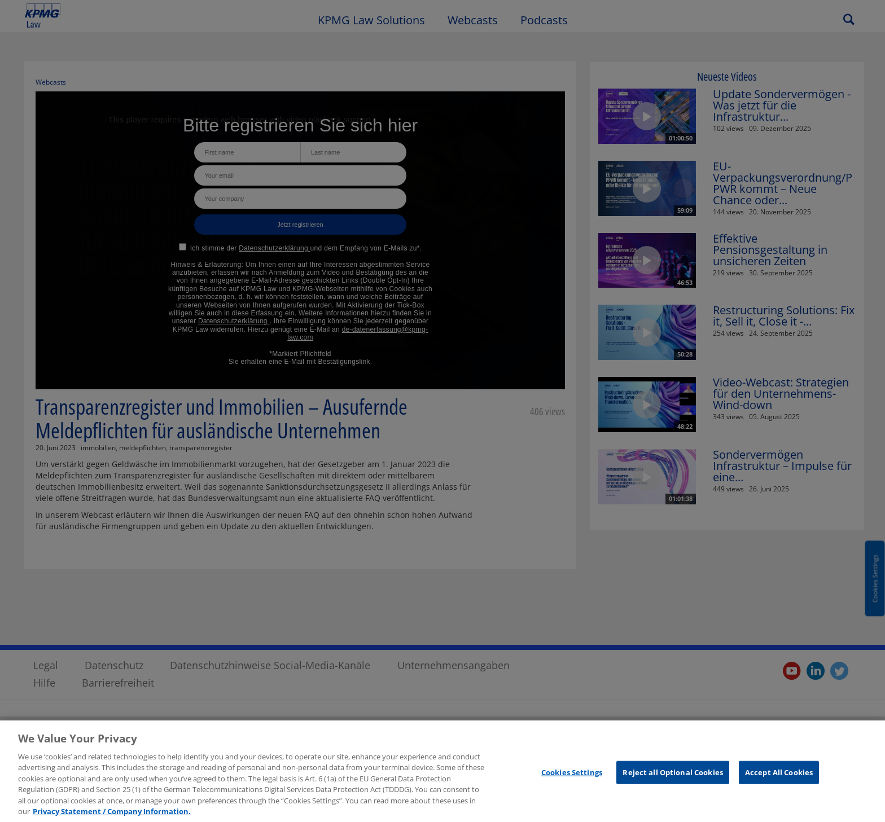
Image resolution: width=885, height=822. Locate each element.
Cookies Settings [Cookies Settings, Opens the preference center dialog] (571, 777)
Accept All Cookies (779, 777)
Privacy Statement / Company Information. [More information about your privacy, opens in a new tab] (112, 816)
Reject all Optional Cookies (673, 777)
